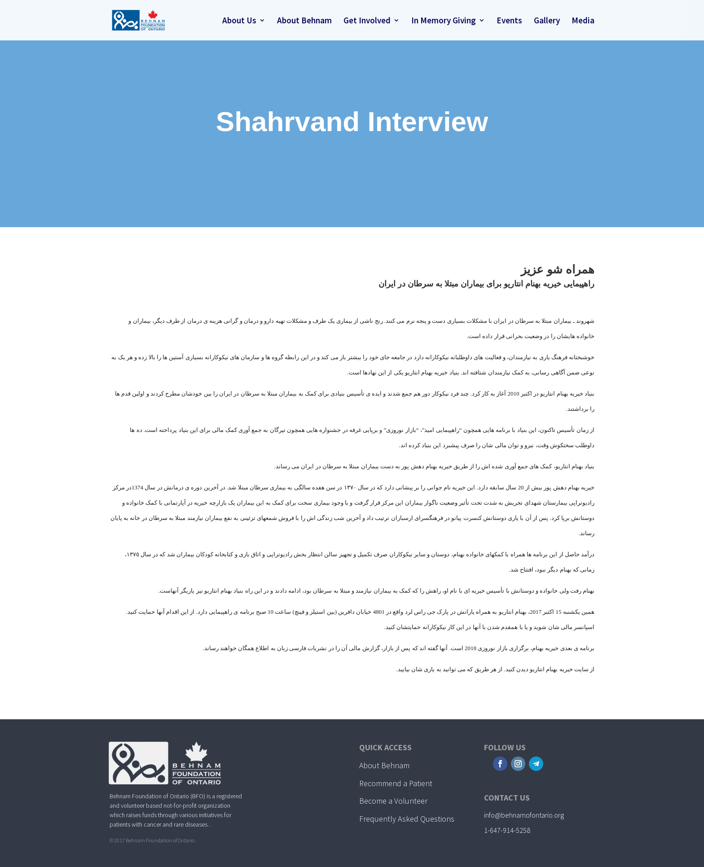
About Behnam (304, 21)
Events (509, 21)
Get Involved (367, 21)
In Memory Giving (443, 21)
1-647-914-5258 (507, 830)
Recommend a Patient (395, 783)
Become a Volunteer (393, 801)
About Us (239, 21)
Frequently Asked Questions (406, 819)
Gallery (547, 21)
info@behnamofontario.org (524, 814)
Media (583, 21)
